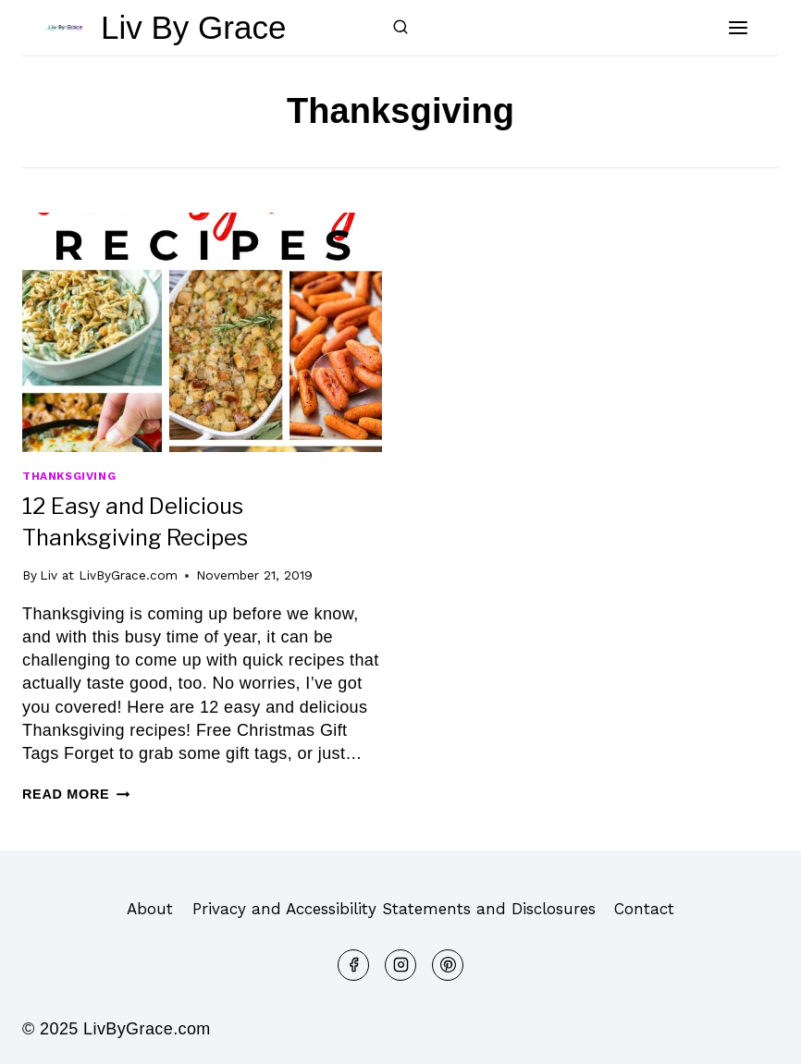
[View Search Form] (400, 27)
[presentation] (202, 332)
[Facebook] (353, 965)
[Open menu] (738, 27)
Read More (75, 794)
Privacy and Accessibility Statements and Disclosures (394, 908)
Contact (644, 908)
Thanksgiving (69, 476)
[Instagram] (400, 965)
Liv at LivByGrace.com (109, 575)
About (150, 908)
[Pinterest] (447, 965)
